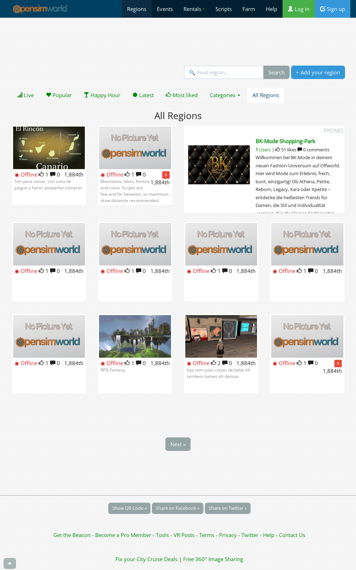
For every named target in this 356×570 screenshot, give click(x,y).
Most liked (182, 95)
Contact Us (292, 534)
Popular (59, 95)
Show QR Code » (129, 508)
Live (25, 95)
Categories (225, 95)
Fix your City (130, 559)
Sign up (332, 8)
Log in (299, 8)
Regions (136, 8)
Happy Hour (102, 95)
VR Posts (185, 534)
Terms (207, 534)
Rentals (194, 8)
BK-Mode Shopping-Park (285, 141)
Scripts (223, 8)
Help (271, 8)
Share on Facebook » (177, 508)
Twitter (249, 534)
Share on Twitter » (228, 508)
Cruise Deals (162, 559)
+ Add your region (318, 72)
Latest (143, 95)
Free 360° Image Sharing (213, 559)
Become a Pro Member (124, 534)
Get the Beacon (72, 534)
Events (165, 8)
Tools (163, 534)
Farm (248, 8)
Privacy (228, 534)
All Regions (265, 95)
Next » (178, 444)
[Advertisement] (178, 41)
